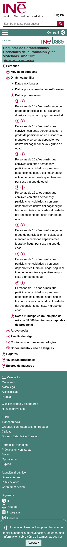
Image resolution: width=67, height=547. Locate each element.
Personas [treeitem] (12, 65)
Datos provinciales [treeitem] (28, 95)
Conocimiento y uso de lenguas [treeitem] (32, 348)
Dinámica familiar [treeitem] (22, 77)
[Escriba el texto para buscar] (30, 24)
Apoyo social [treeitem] (20, 330)
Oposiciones (10, 459)
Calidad (6, 431)
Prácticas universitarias (16, 449)
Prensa (6, 396)
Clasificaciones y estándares (20, 403)
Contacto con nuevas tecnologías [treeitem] (33, 342)
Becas (6, 454)
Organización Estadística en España (25, 426)
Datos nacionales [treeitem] (27, 83)
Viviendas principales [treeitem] (20, 359)
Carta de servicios (13, 486)
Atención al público (14, 472)
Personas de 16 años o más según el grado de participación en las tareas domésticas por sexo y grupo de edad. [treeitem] (39, 111)
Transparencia (11, 421)
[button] (55, 32)
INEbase (6, 40)
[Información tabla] (22, 101)
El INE (6, 417)
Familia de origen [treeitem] (22, 336)
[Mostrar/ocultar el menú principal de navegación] (5, 32)
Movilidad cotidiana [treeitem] (24, 71)
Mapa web (8, 382)
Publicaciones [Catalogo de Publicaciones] (10, 482)
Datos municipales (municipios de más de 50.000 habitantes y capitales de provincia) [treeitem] (40, 320)
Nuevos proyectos (13, 408)
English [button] (59, 15)
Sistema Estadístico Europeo (20, 436)
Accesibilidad (10, 391)
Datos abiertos (11, 477)
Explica (6, 464)
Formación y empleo (15, 444)
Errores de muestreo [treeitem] (20, 365)
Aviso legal (9, 387)
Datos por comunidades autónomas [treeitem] (39, 89)
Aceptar (33, 542)
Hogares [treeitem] (12, 353)
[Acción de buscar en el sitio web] (60, 24)
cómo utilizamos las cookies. (45, 536)
